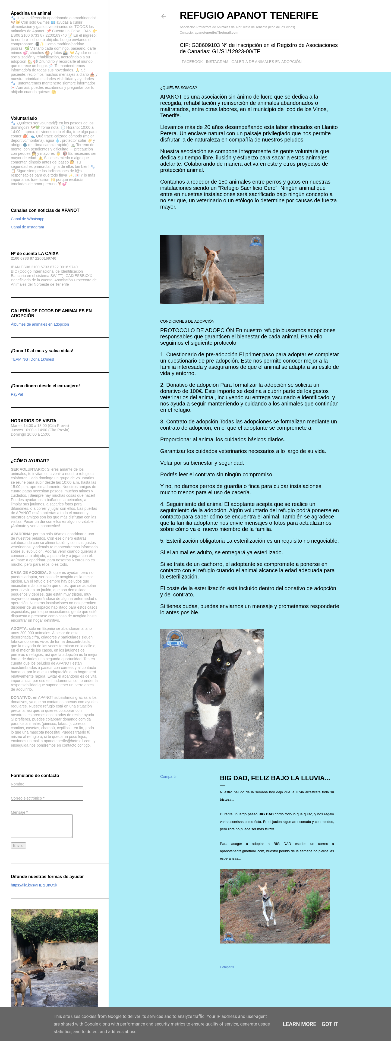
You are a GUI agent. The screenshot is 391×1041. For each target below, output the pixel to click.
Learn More (299, 1024)
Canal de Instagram (27, 227)
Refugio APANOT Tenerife (249, 15)
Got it (330, 1024)
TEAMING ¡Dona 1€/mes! (32, 359)
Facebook (190, 61)
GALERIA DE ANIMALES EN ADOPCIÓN (264, 61)
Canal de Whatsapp (27, 219)
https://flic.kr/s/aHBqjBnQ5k (34, 885)
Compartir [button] (168, 776)
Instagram (215, 61)
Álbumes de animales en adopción (40, 324)
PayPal (17, 394)
